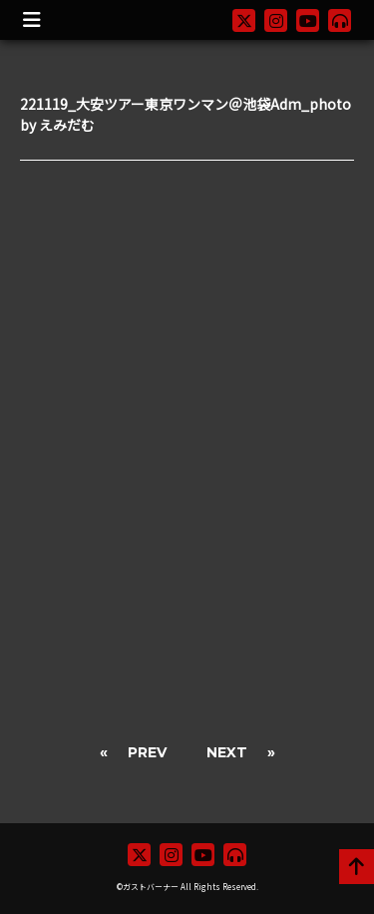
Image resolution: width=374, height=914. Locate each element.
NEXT (226, 752)
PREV (147, 752)
